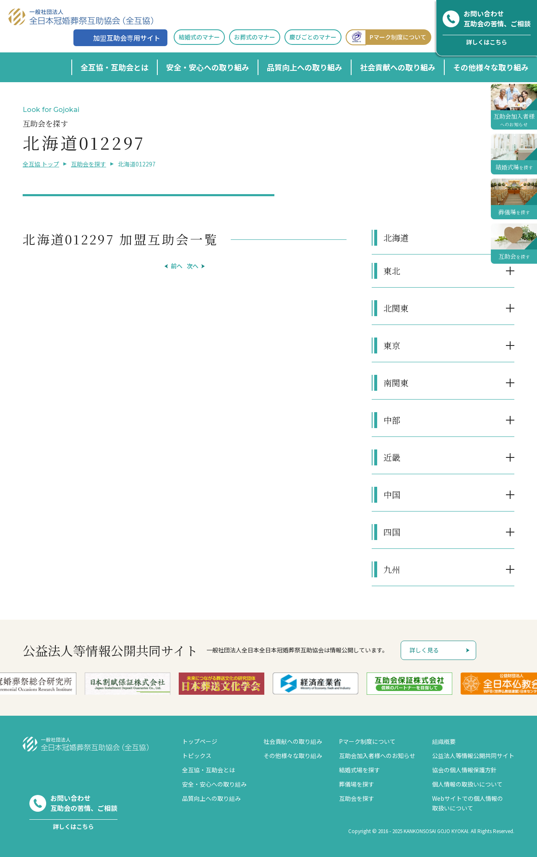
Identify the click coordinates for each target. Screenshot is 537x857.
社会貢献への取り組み (397, 67)
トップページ (199, 741)
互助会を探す (88, 164)
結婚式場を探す (359, 770)
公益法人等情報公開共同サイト (473, 755)
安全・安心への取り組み (207, 67)
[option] (127, 684)
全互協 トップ (41, 164)
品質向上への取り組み (304, 67)
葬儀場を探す (356, 784)
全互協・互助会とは (115, 67)
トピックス (196, 755)
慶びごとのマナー (312, 37)
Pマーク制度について (386, 37)
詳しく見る (424, 650)
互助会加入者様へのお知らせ (377, 755)
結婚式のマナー (199, 37)
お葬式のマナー (254, 37)
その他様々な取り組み (491, 67)
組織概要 (444, 741)
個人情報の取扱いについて (467, 784)
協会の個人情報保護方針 (464, 770)
